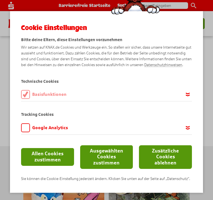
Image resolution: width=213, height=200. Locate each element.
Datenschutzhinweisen (163, 65)
